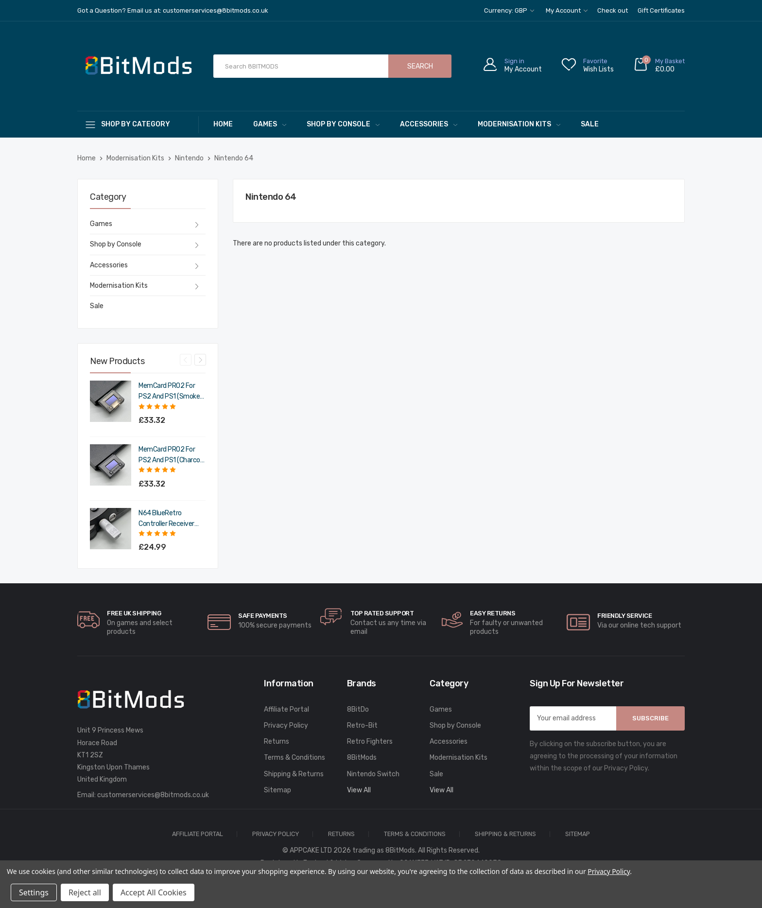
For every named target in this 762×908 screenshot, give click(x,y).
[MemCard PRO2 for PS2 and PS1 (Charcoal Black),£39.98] (110, 465)
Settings (34, 892)
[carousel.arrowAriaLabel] (88, 620)
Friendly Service (624, 615)
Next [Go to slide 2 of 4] (200, 360)
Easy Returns (492, 613)
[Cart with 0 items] (659, 66)
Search (420, 66)
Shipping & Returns (294, 774)
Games (269, 124)
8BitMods (362, 757)
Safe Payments (262, 615)
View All (359, 790)
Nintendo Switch (373, 774)
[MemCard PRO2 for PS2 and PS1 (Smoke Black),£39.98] (110, 401)
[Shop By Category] (138, 124)
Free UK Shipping (134, 613)
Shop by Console (343, 124)
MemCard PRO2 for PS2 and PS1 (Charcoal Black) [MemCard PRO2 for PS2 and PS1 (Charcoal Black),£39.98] (172, 455)
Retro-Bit (362, 725)
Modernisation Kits (519, 124)
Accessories (428, 124)
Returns (276, 741)
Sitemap (277, 790)
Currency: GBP (509, 10)
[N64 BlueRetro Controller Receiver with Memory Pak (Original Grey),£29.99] (110, 528)
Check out (612, 10)
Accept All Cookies (154, 892)
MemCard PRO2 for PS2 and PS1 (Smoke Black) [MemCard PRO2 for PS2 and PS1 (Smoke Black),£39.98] (169, 392)
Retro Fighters (370, 741)
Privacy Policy (286, 725)
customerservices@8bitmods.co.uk (153, 795)
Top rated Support (382, 613)
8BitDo (358, 709)
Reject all (85, 892)
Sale (590, 124)
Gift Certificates (661, 10)
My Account (567, 10)
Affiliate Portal (286, 709)
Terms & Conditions (294, 757)
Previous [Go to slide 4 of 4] (185, 360)
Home (223, 124)
